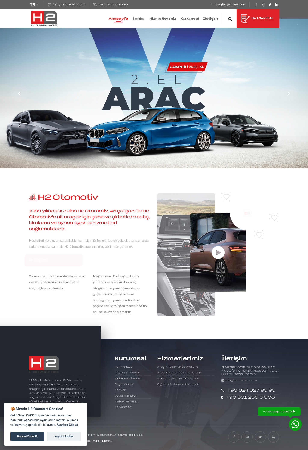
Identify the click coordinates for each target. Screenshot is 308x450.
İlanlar (138, 18)
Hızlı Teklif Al (257, 19)
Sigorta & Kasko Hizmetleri (178, 384)
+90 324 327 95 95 (113, 4)
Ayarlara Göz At (67, 425)
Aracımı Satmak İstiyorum (178, 378)
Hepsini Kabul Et (27, 436)
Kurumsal (189, 18)
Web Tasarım (102, 441)
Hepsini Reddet (64, 436)
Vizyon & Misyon (127, 373)
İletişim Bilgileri (125, 396)
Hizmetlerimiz (162, 18)
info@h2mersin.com (69, 4)
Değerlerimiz (124, 384)
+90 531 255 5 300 (250, 398)
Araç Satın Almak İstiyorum (179, 373)
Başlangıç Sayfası (230, 4)
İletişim (210, 18)
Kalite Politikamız (127, 378)
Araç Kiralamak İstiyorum (177, 367)
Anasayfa (118, 18)
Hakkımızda (123, 367)
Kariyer (120, 390)
